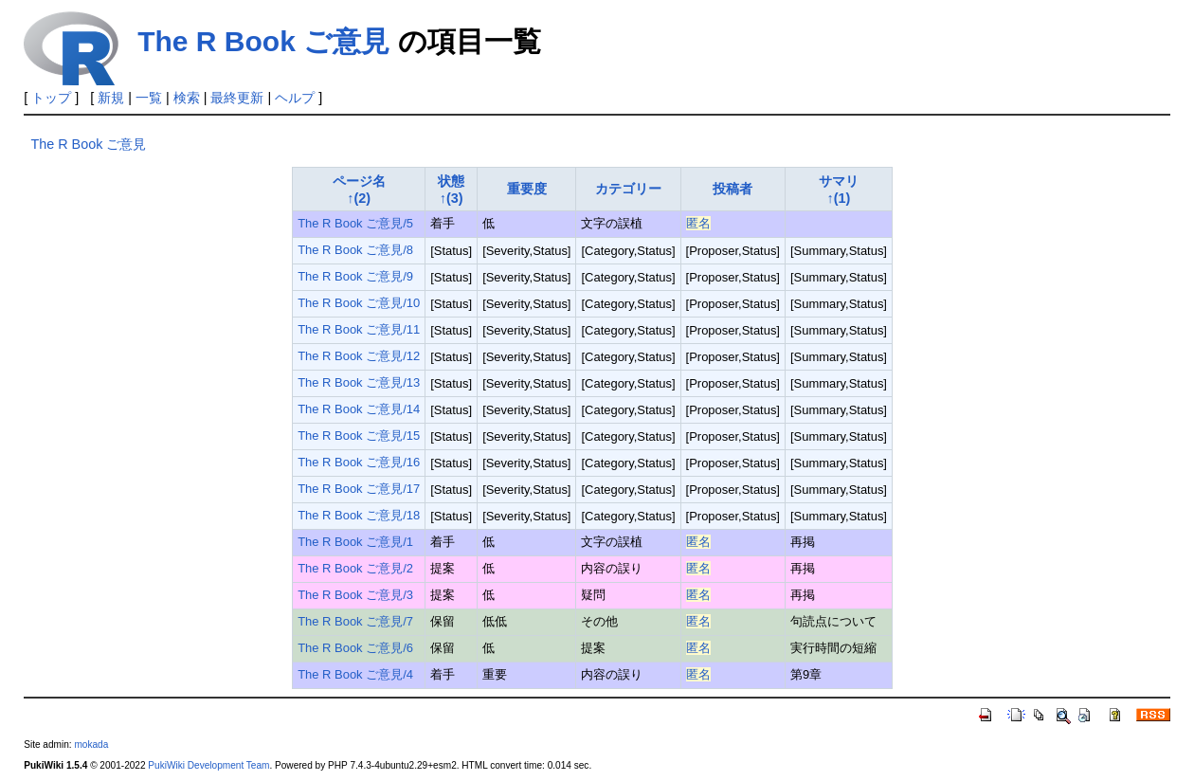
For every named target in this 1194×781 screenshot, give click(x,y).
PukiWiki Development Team (208, 765)
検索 (186, 97)
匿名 (698, 223)
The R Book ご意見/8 (355, 250)
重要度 (527, 188)
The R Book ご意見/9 (355, 276)
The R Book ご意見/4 (355, 674)
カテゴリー (628, 188)
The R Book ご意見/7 (355, 621)
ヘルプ (295, 97)
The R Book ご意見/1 (355, 542)
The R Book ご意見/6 (355, 648)
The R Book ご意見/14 (359, 409)
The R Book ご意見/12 (359, 356)
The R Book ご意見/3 (355, 595)
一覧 (149, 97)
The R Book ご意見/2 (355, 568)
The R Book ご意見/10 (359, 303)
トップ (51, 97)
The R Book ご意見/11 (359, 329)
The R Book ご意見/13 (359, 382)
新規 (111, 97)
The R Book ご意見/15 (359, 435)
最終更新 (236, 97)
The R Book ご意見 (263, 41)
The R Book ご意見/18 (359, 515)
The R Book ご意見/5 (355, 223)
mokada (91, 744)
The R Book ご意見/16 (359, 462)
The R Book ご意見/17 (359, 488)
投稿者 (732, 188)
